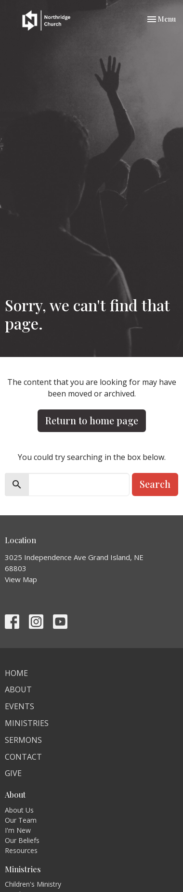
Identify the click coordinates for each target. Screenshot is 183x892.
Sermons (23, 740)
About (18, 689)
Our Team (21, 820)
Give (13, 773)
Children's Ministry (33, 884)
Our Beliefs (22, 840)
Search (155, 483)
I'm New (18, 830)
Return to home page (91, 420)
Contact (23, 757)
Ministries (27, 723)
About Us (19, 810)
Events (19, 706)
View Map (21, 579)
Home (16, 673)
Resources (21, 850)
